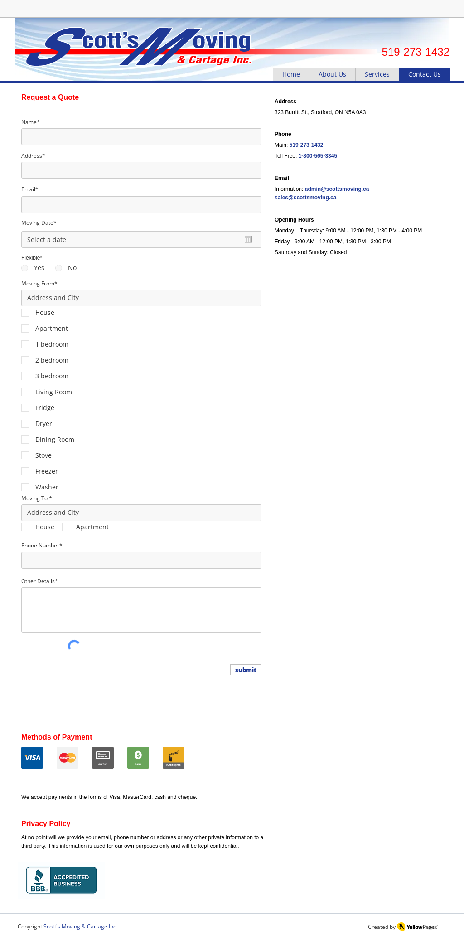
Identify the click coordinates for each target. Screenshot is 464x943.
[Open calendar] (248, 239)
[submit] (245, 669)
